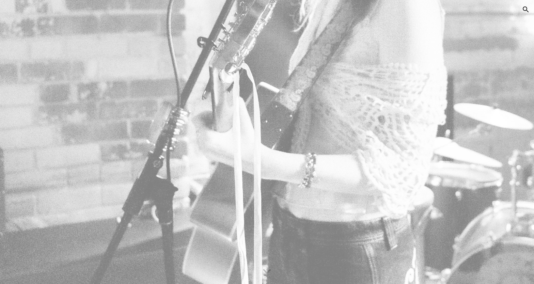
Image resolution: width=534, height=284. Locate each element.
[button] (526, 9)
